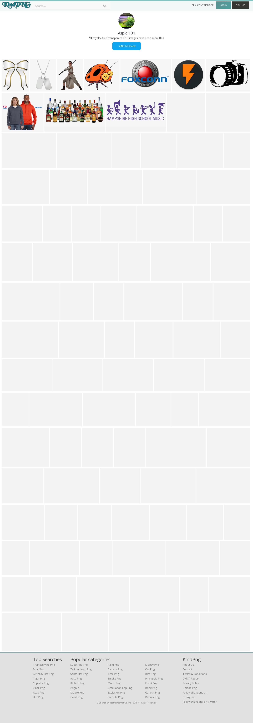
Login (223, 5)
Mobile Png (77, 692)
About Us (188, 664)
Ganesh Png (152, 692)
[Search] (104, 6)
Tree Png (113, 674)
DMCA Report (191, 678)
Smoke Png (114, 678)
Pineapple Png (154, 678)
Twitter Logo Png (81, 669)
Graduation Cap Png (120, 688)
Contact (187, 669)
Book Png (151, 688)
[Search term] (71, 6)
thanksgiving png (44, 664)
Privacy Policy (191, 683)
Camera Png (115, 669)
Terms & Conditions (195, 674)
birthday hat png (43, 674)
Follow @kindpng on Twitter (200, 702)
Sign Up (240, 5)
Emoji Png (151, 683)
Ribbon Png (77, 683)
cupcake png (41, 683)
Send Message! (126, 46)
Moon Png (114, 683)
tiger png (39, 678)
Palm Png (113, 664)
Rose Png (76, 678)
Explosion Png (116, 692)
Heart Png (76, 697)
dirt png (38, 697)
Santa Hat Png (79, 674)
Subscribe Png (79, 664)
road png (39, 692)
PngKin (74, 688)
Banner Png (152, 697)
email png (39, 688)
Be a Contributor (203, 5)
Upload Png (190, 688)
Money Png (152, 664)
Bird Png (150, 674)
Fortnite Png (115, 697)
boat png (38, 669)
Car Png (150, 669)
